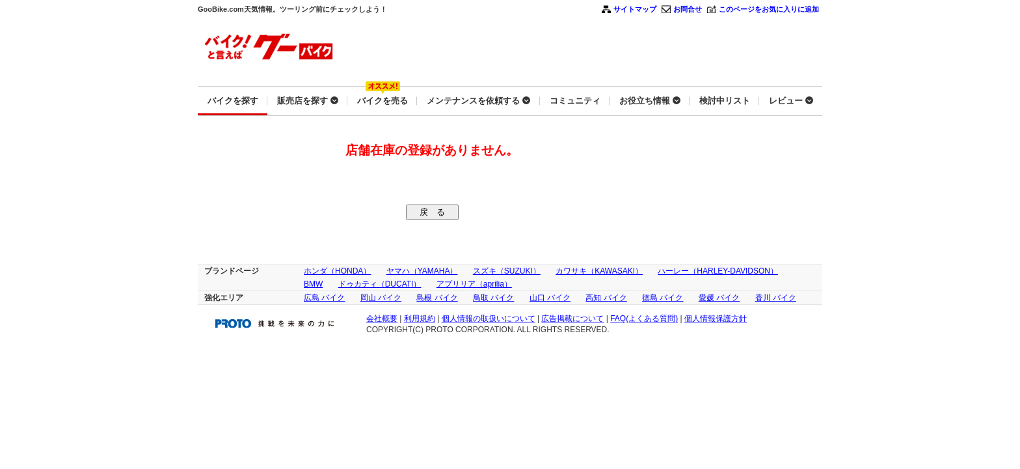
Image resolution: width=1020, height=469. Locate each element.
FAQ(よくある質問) (644, 318)
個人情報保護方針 (715, 318)
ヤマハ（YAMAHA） (422, 271)
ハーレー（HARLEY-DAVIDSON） (718, 271)
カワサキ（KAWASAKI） (599, 271)
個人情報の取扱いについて (488, 318)
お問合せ (687, 9)
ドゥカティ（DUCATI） (380, 284)
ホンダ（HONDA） (337, 271)
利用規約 (419, 318)
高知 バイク (605, 297)
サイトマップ (634, 9)
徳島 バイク (662, 297)
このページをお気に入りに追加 (769, 9)
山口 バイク (550, 297)
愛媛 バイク (719, 297)
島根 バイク (436, 297)
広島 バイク (324, 297)
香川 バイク (775, 297)
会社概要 (381, 318)
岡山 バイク (380, 297)
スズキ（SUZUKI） (507, 271)
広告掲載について (572, 318)
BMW (313, 284)
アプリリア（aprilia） (474, 284)
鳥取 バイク (493, 297)
